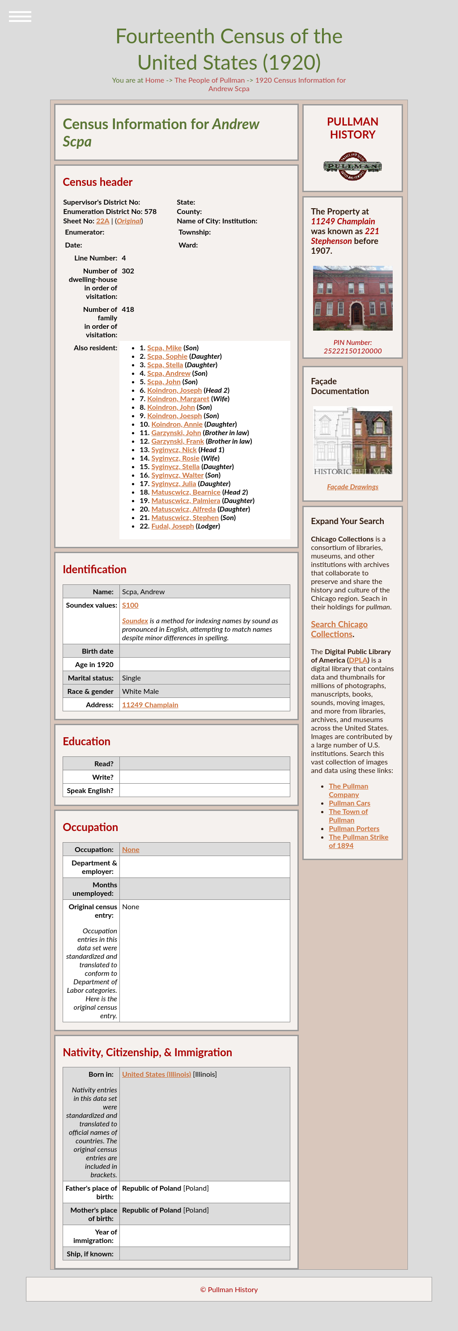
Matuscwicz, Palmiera (186, 500)
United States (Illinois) (156, 1074)
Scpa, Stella (165, 364)
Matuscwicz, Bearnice (186, 491)
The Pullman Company (348, 789)
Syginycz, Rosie (175, 457)
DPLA (358, 659)
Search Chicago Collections (339, 629)
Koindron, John (171, 407)
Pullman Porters (354, 828)
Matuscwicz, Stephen (185, 517)
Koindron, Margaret (178, 398)
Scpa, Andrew (169, 373)
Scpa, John (164, 381)
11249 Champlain (150, 704)
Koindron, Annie (177, 424)
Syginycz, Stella (176, 466)
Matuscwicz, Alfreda (184, 508)
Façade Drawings (352, 486)
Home (155, 80)
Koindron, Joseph (174, 390)
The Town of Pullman (348, 815)
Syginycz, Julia (174, 483)
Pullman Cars (349, 802)
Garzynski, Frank (178, 441)
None (131, 849)
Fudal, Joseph (173, 525)
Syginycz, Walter (178, 474)
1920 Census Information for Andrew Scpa (277, 84)
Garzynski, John (176, 432)
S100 (130, 604)
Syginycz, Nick (174, 449)
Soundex (135, 620)
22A (103, 220)
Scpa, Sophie (167, 356)
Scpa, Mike (164, 347)
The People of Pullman (209, 80)
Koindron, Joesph (174, 415)
